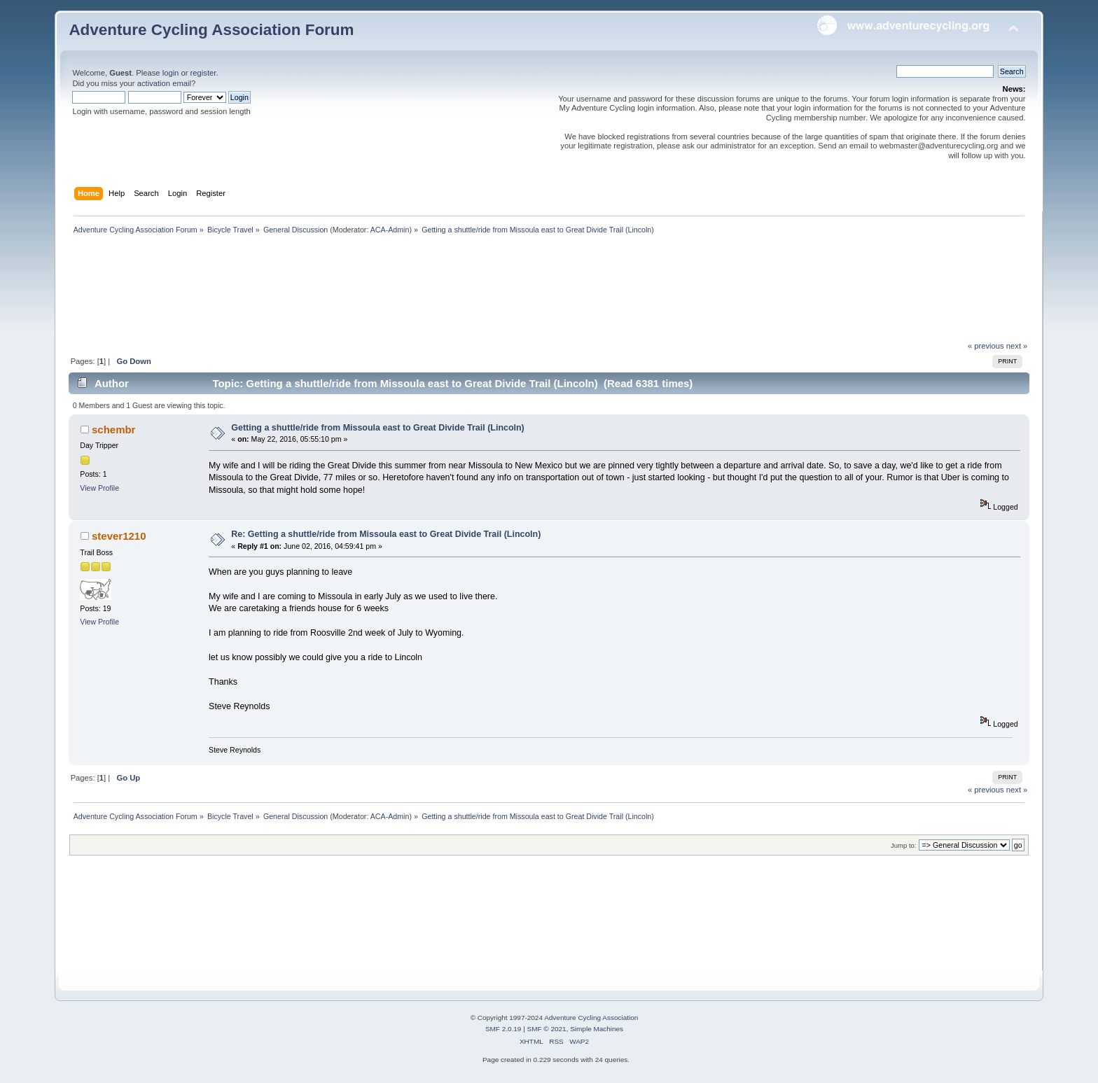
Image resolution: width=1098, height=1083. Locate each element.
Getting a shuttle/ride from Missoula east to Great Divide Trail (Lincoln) (377, 428)
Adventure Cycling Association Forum (211, 30)
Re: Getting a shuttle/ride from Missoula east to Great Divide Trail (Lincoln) (386, 534)
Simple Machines (596, 1029)
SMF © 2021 (547, 1029)
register (203, 73)
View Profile (99, 488)
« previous (986, 346)
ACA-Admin (390, 229)
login (170, 73)
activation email (164, 83)
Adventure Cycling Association (591, 1017)
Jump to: (904, 845)
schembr (113, 429)
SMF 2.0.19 (503, 1029)
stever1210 (119, 536)
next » (1017, 346)
